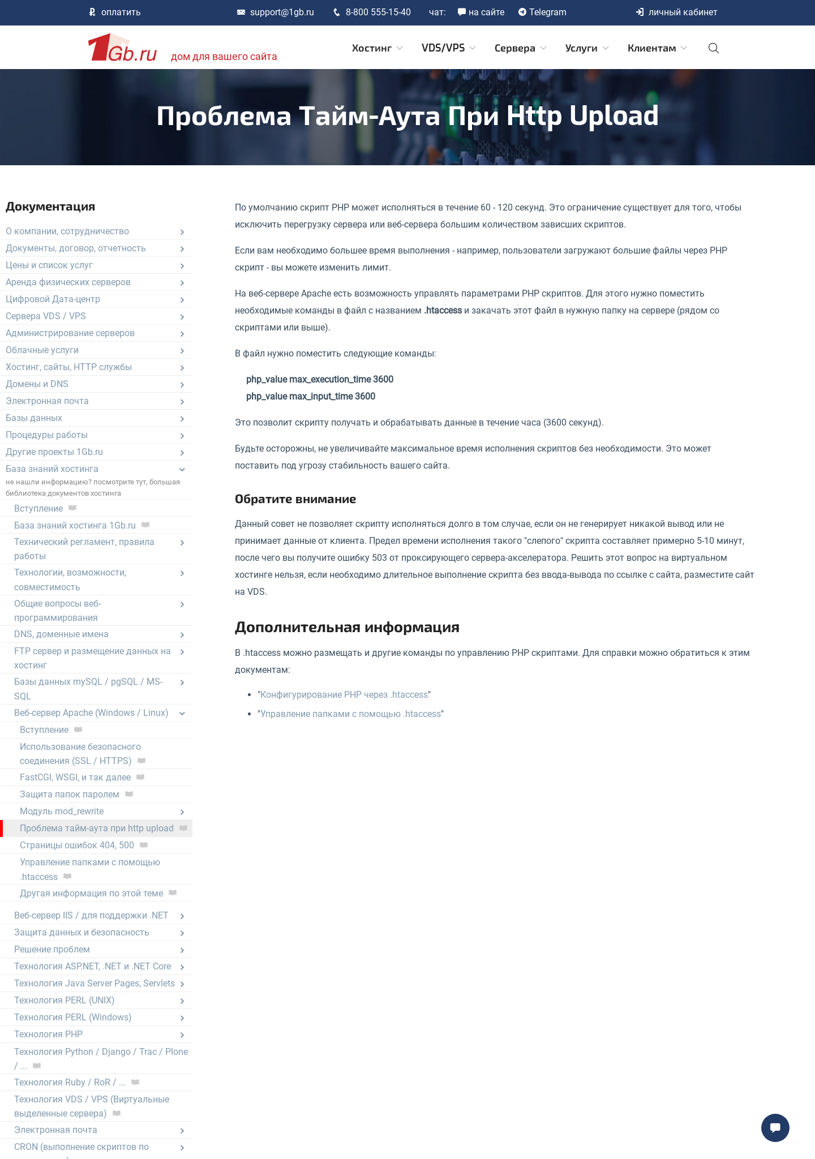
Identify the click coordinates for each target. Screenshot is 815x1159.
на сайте (480, 12)
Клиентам (658, 48)
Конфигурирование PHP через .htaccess (344, 694)
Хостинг (378, 48)
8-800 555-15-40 (371, 12)
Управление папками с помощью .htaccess (350, 714)
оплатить (114, 12)
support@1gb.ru (275, 12)
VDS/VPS (450, 48)
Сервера (521, 48)
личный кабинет (676, 12)
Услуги (588, 48)
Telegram (542, 12)
